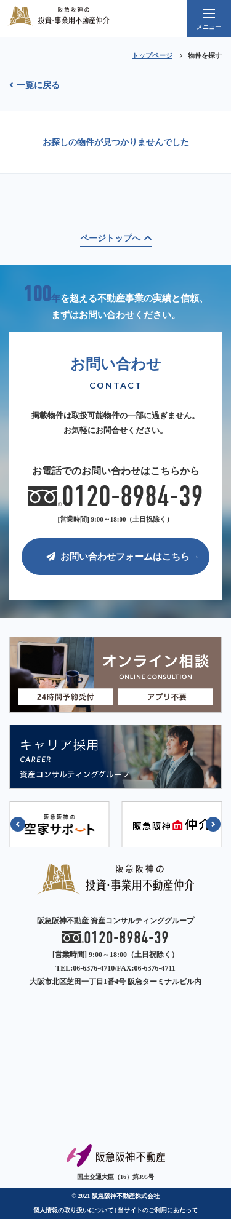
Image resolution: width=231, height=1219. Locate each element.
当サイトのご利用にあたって (158, 1210)
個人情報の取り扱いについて (73, 1210)
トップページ (152, 55)
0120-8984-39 (116, 497)
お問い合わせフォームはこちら (118, 557)
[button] (17, 824)
